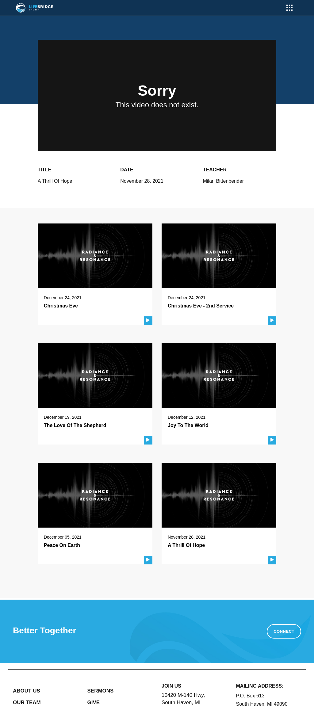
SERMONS (100, 691)
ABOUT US (26, 691)
